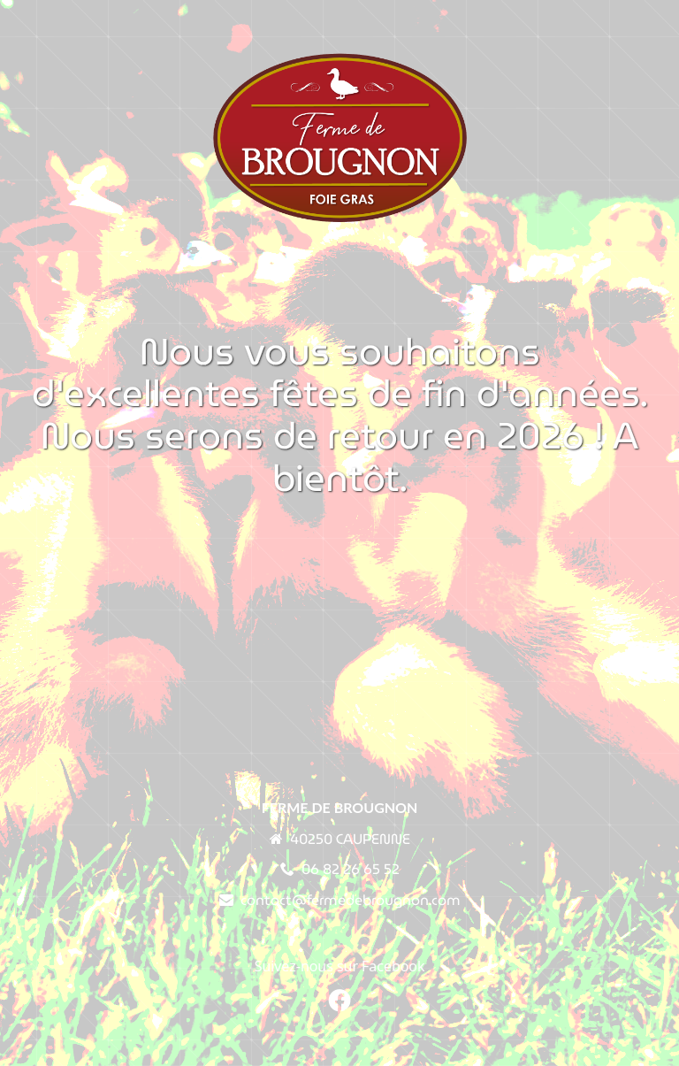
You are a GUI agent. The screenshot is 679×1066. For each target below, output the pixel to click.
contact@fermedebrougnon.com (350, 900)
